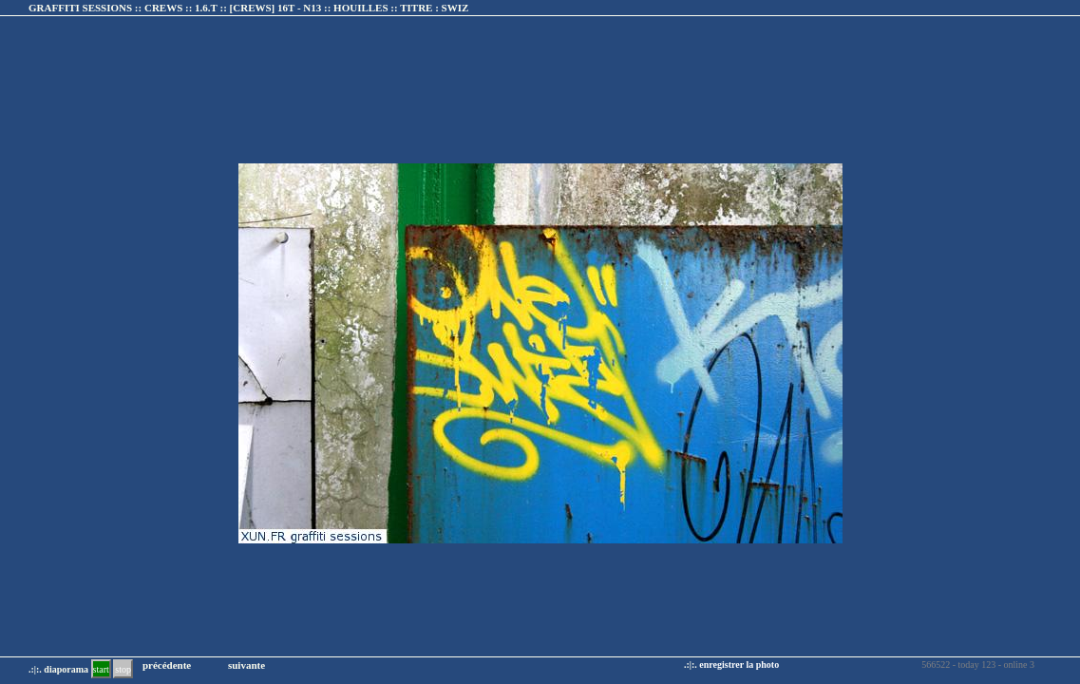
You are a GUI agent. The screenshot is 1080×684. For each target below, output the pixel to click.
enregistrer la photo (739, 664)
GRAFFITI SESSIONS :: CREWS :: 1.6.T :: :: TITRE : (248, 7)
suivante (246, 665)
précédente (166, 665)
